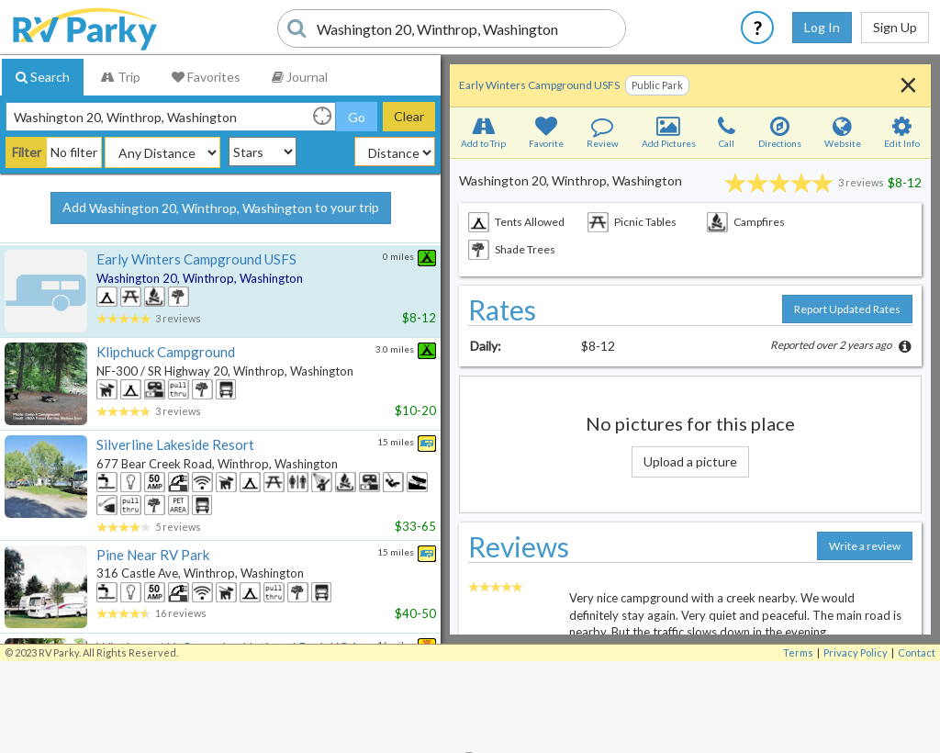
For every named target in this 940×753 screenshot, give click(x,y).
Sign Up (895, 27)
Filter (26, 152)
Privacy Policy (855, 652)
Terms (798, 652)
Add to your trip (220, 208)
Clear (409, 116)
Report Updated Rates (847, 309)
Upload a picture (690, 461)
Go (356, 117)
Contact (916, 652)
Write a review (865, 546)
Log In (822, 27)
